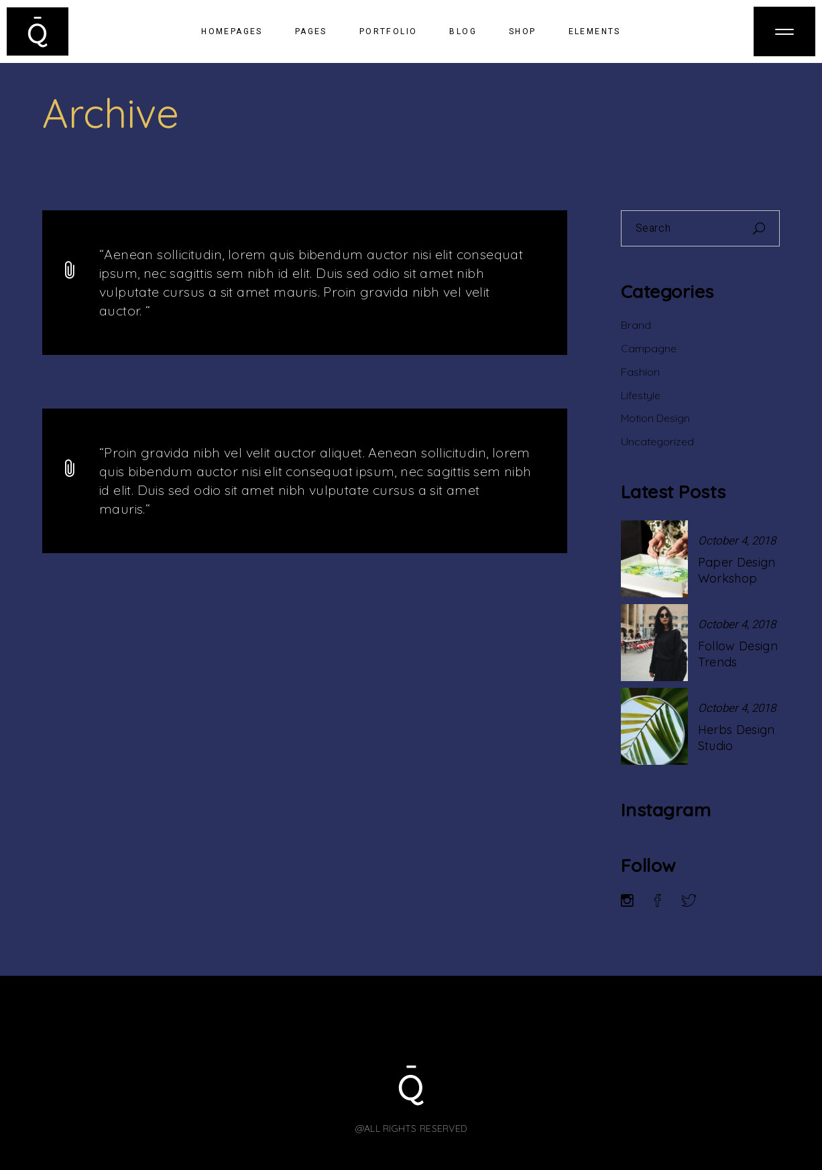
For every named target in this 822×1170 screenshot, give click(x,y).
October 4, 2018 (737, 540)
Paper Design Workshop (737, 570)
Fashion (640, 371)
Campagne (649, 348)
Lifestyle (640, 395)
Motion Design (655, 418)
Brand (636, 325)
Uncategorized (657, 441)
